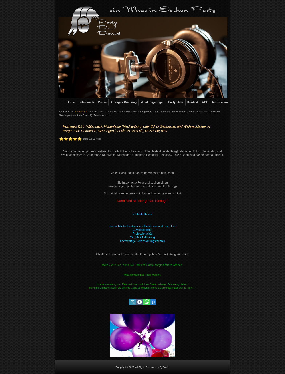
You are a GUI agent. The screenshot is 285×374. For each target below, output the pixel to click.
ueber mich (86, 102)
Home (71, 102)
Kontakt (192, 102)
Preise (102, 102)
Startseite (80, 111)
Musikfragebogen (152, 102)
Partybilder (176, 102)
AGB (205, 102)
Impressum (220, 102)
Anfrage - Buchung (123, 102)
